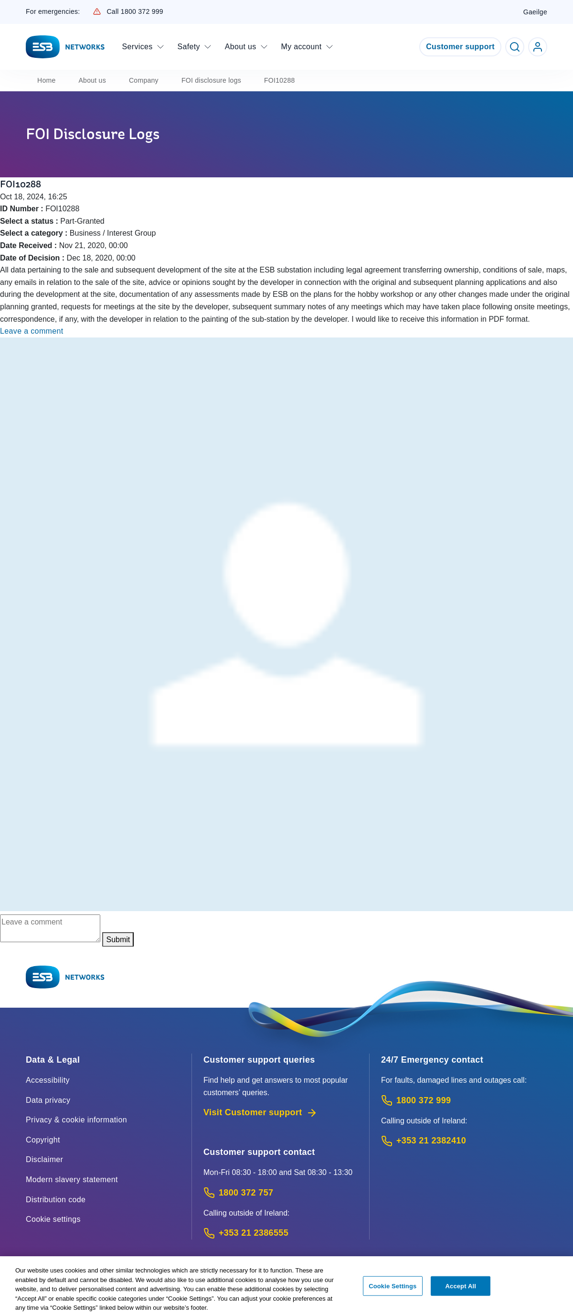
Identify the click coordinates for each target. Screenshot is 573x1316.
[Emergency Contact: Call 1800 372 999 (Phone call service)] (464, 1100)
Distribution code (55, 1200)
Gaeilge (535, 12)
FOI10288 (279, 80)
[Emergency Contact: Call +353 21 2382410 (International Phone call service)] (464, 1140)
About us (92, 80)
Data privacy (48, 1100)
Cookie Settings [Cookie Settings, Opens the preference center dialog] (392, 1290)
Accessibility (48, 1080)
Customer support (460, 47)
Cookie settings (53, 1219)
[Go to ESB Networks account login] (537, 46)
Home (46, 80)
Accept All (461, 1290)
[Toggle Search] (514, 46)
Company (144, 80)
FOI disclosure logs (211, 80)
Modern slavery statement (72, 1179)
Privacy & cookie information (76, 1120)
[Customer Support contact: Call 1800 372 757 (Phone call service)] (280, 1192)
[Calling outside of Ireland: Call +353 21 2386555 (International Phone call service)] (280, 1233)
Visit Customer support (260, 1113)
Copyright (43, 1140)
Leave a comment (32, 331)
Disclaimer (44, 1159)
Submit (118, 939)
